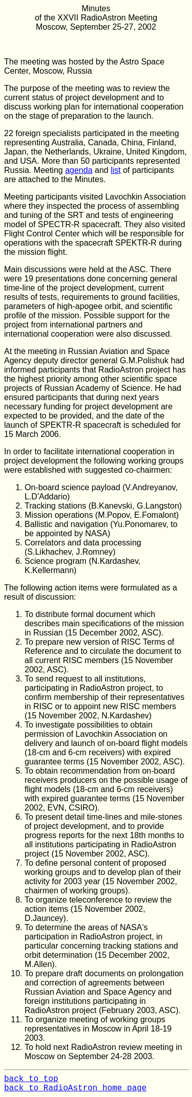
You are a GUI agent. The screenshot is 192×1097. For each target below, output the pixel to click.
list (116, 170)
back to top (31, 1079)
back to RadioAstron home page (75, 1088)
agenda (78, 170)
